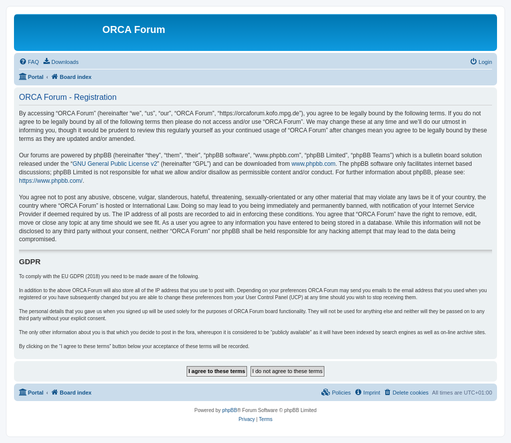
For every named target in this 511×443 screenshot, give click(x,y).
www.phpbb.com (313, 163)
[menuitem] (29, 62)
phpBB (229, 410)
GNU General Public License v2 (114, 163)
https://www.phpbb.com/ (50, 180)
